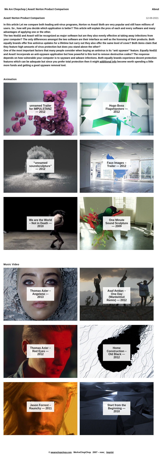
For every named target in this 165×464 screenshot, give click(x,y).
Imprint (110, 452)
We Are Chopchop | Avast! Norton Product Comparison (36, 9)
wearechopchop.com (61, 452)
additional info (108, 61)
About (155, 9)
